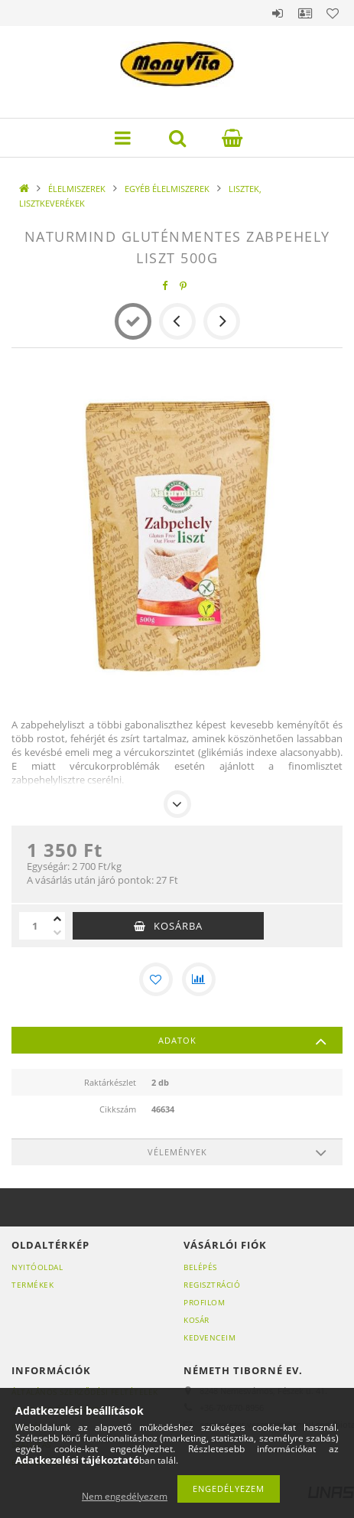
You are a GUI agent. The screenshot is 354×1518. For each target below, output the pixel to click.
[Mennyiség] (34, 926)
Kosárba (178, 926)
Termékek (32, 1284)
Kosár (196, 1319)
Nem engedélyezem (124, 1496)
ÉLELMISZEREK (77, 188)
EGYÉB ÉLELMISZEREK (167, 188)
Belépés (277, 13)
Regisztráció (211, 1284)
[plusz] (57, 919)
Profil (305, 13)
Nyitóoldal (37, 1267)
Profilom (204, 1302)
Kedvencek (332, 13)
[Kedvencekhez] (156, 979)
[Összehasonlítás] (199, 979)
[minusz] (57, 933)
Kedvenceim (209, 1337)
